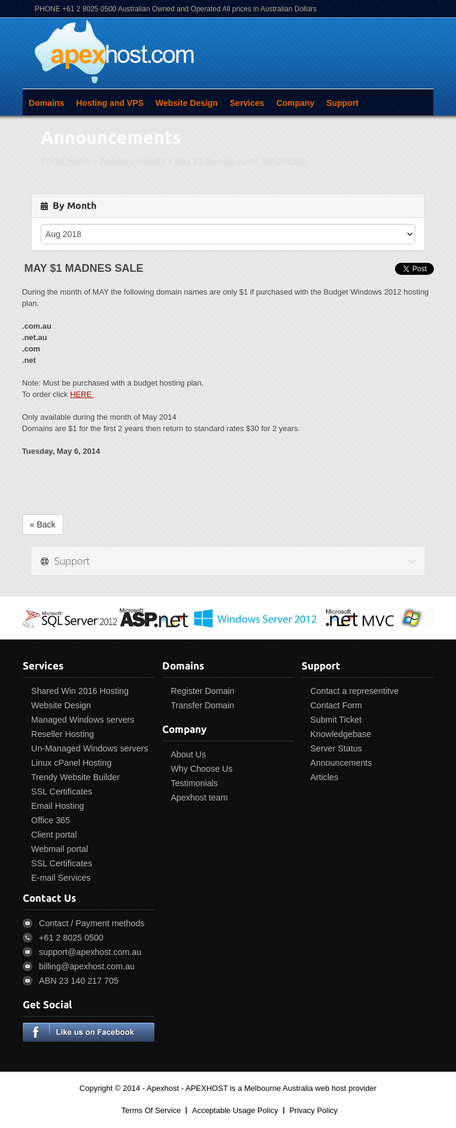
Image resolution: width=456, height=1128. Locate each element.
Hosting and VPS (110, 103)
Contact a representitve (354, 691)
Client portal (54, 834)
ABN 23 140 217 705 (78, 981)
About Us (188, 754)
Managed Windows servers (82, 719)
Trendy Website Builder (75, 777)
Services (247, 103)
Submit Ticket (335, 719)
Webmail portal (59, 849)
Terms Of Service (151, 1110)
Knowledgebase (340, 734)
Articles (324, 777)
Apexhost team (199, 797)
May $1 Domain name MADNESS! (241, 161)
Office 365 (50, 820)
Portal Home (65, 161)
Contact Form (336, 705)
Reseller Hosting (62, 734)
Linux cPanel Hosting (71, 763)
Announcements (132, 161)
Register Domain (202, 691)
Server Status (336, 748)
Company (295, 103)
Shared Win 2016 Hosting (80, 691)
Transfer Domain (202, 705)
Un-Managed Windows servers (89, 748)
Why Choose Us (201, 769)
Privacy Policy (313, 1110)
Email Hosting (57, 806)
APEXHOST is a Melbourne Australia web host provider (281, 1088)
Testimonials (194, 783)
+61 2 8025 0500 (71, 937)
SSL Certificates (61, 791)
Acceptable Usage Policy (235, 1110)
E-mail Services (60, 878)
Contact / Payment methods (91, 923)
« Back (43, 524)
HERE (82, 394)
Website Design (187, 103)
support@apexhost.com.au (90, 952)
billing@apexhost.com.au (87, 966)
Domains (46, 103)
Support (342, 103)
